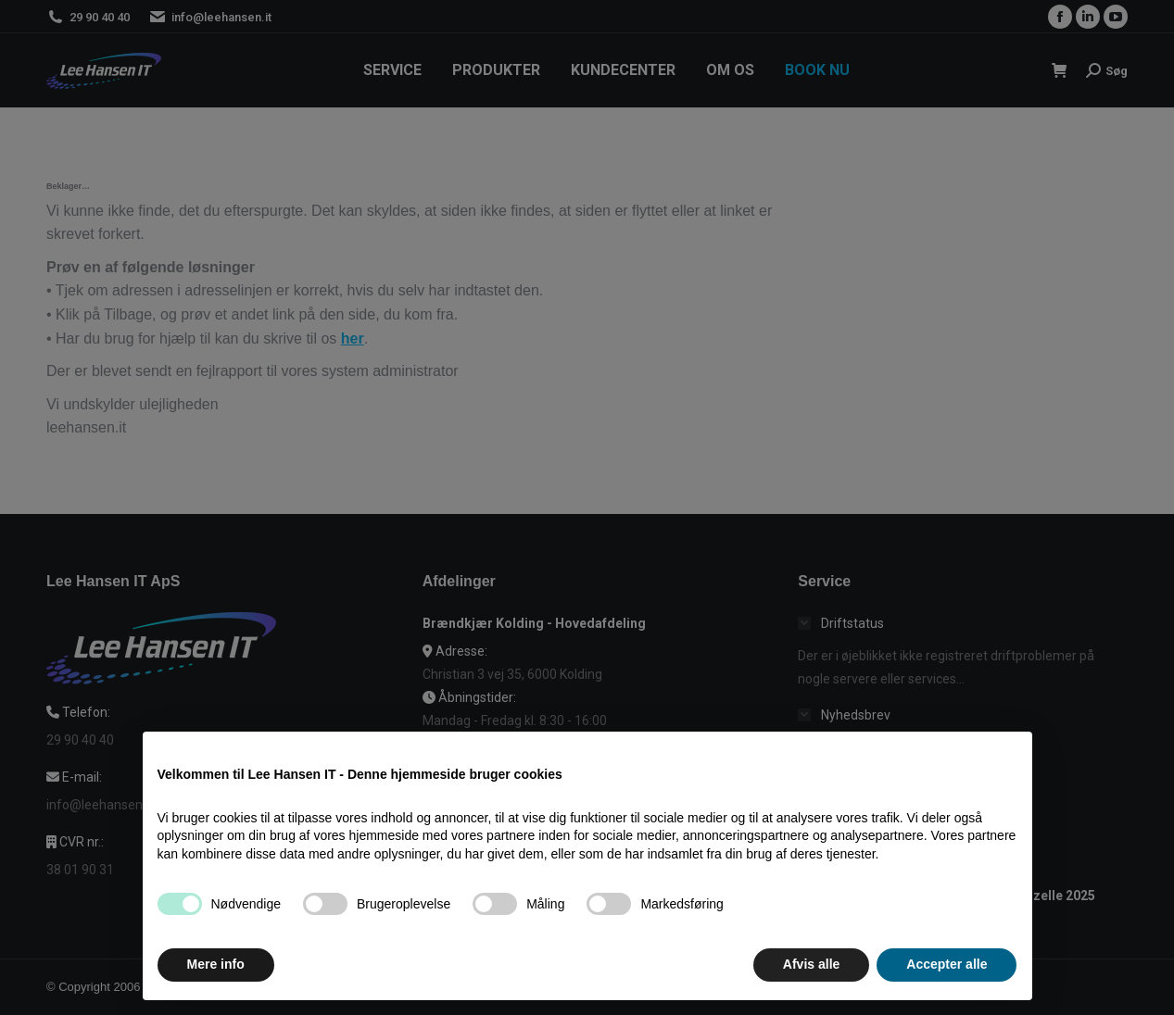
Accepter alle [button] (946, 978)
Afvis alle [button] (811, 978)
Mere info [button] (216, 978)
